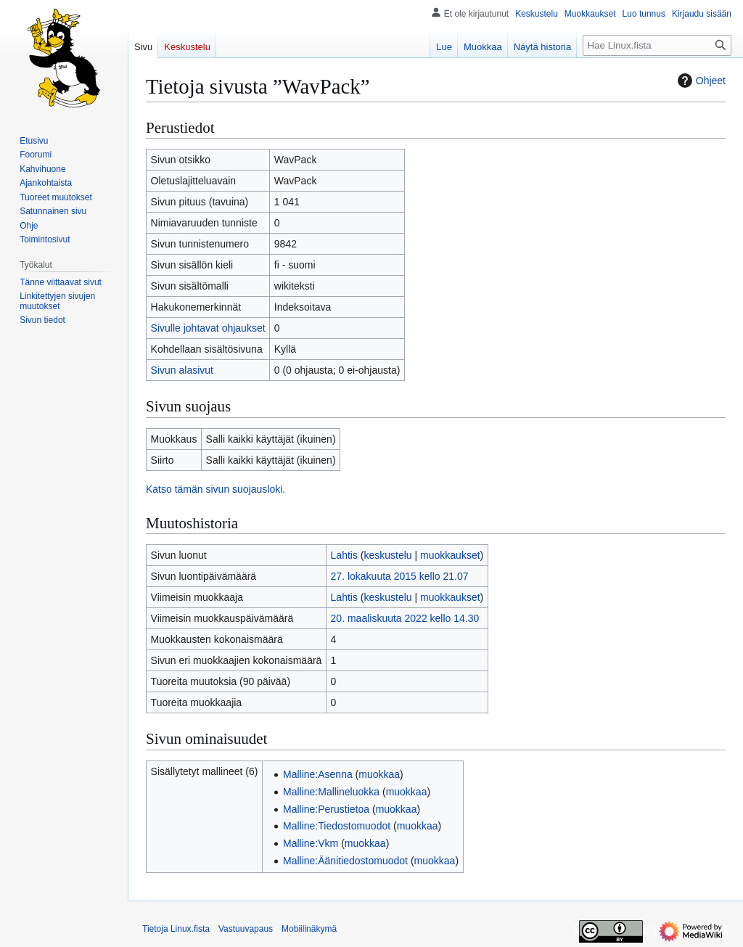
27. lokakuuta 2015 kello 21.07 (400, 576)
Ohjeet (700, 80)
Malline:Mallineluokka (331, 792)
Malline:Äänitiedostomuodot (345, 860)
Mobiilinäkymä (309, 929)
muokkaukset (450, 555)
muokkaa (379, 774)
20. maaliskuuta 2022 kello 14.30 (405, 618)
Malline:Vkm (310, 843)
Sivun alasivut (182, 370)
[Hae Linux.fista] (657, 45)
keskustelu (388, 555)
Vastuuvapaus (245, 929)
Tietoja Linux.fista (176, 929)
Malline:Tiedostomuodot (336, 826)
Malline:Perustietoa (326, 809)
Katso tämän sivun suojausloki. (215, 489)
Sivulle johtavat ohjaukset (208, 328)
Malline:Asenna (318, 774)
